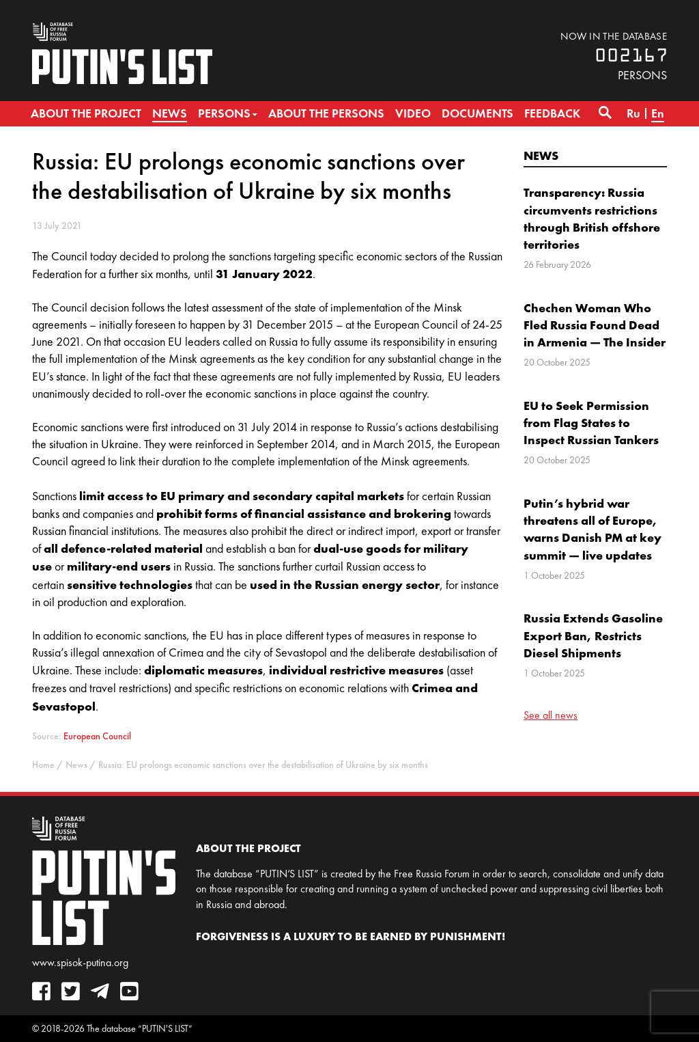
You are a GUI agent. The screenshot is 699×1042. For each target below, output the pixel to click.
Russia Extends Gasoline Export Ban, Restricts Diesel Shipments (593, 635)
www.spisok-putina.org (80, 962)
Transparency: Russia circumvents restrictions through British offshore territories (592, 218)
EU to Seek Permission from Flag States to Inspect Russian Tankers (591, 423)
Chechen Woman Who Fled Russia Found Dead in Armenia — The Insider (595, 325)
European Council (97, 736)
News (541, 155)
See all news (550, 715)
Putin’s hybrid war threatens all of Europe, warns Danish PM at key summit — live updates (592, 529)
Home (43, 765)
